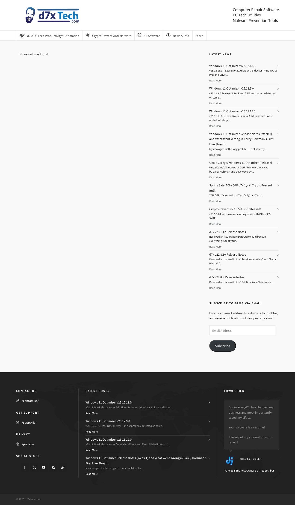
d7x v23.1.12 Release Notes (227, 232)
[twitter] (34, 467)
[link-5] (63, 467)
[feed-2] (53, 467)
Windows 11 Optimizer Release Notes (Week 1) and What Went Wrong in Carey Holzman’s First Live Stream (241, 139)
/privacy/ (28, 444)
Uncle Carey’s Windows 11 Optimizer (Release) (240, 163)
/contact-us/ (30, 401)
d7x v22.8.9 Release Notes (226, 277)
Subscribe (222, 346)
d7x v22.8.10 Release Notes (227, 254)
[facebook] (25, 467)
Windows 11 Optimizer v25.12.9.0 (231, 88)
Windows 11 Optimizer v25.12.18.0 (232, 66)
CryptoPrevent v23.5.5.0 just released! (235, 209)
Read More (215, 80)
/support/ (28, 422)
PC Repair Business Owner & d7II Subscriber (249, 470)
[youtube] (44, 467)
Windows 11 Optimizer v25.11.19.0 (232, 111)
